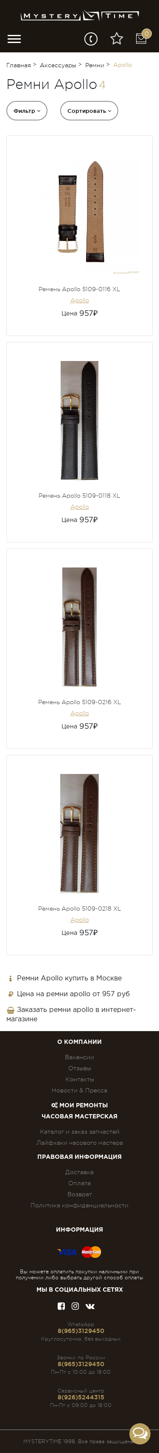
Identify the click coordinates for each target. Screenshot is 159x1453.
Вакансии (79, 1057)
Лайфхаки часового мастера (79, 1142)
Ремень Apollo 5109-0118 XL (79, 495)
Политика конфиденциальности (79, 1205)
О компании (79, 1042)
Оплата (79, 1183)
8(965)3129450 (81, 1330)
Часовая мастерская (79, 1116)
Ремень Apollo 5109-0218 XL (79, 908)
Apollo (79, 300)
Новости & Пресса (79, 1090)
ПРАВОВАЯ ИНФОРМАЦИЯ (79, 1157)
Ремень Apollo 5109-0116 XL (79, 289)
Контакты (79, 1079)
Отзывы (79, 1068)
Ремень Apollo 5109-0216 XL (79, 702)
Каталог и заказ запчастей (80, 1131)
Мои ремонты (79, 1105)
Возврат (79, 1194)
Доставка (79, 1172)
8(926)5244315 (81, 1397)
